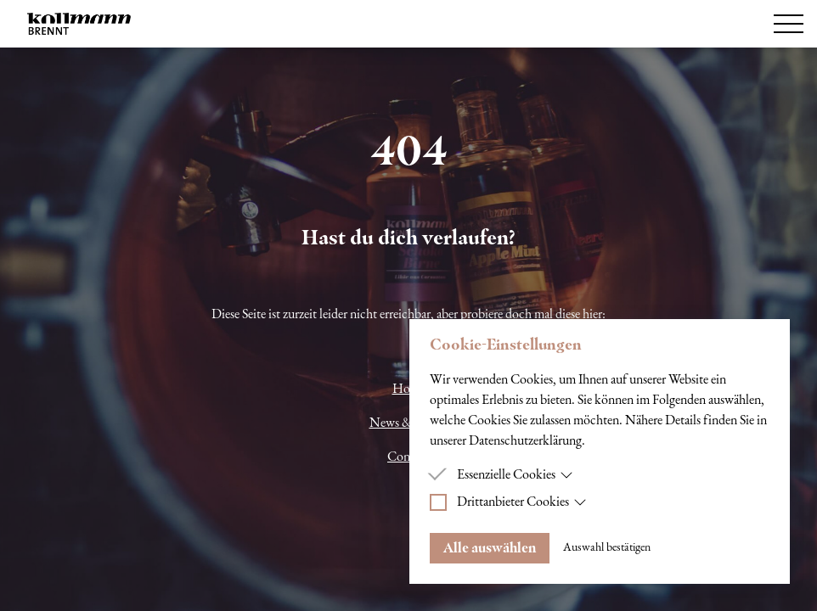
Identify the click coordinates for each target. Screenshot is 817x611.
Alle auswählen (489, 548)
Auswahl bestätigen (607, 547)
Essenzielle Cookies (515, 475)
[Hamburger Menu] (788, 24)
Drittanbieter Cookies (522, 502)
